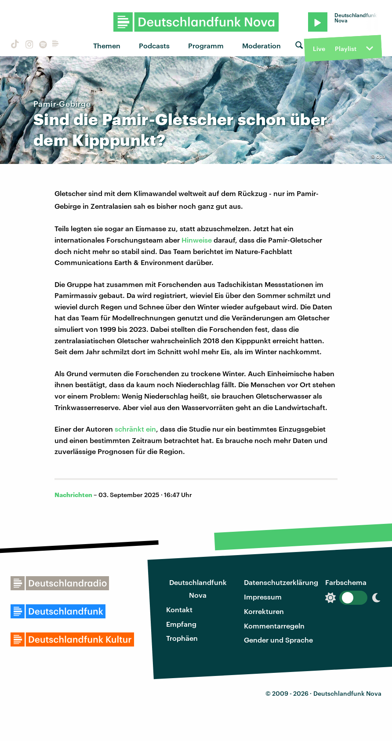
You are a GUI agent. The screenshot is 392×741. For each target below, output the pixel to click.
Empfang (181, 624)
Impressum (263, 596)
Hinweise (196, 240)
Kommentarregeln (274, 625)
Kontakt (179, 609)
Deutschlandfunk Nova (198, 588)
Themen (106, 45)
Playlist (345, 48)
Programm (206, 45)
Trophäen (182, 638)
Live (319, 48)
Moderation (261, 45)
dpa (380, 156)
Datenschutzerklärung (281, 582)
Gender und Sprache (278, 640)
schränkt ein (135, 429)
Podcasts (154, 45)
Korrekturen (264, 611)
